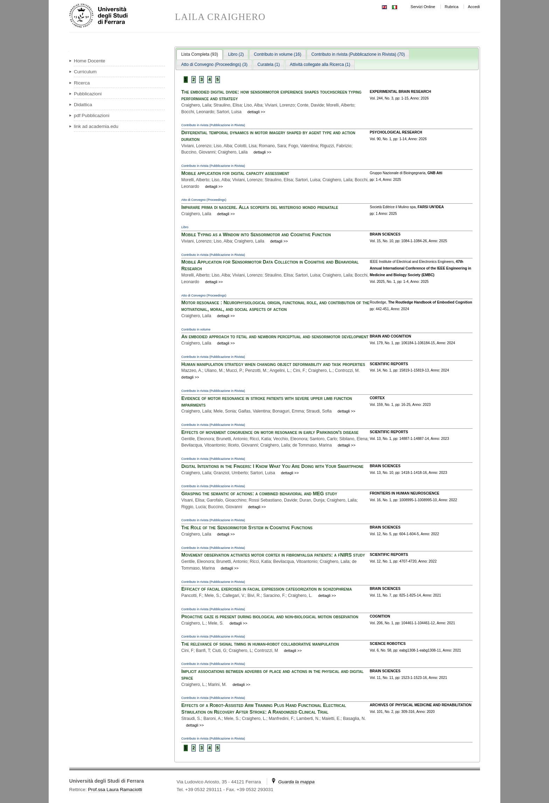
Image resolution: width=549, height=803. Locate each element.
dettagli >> (256, 112)
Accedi (474, 7)
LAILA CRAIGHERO (220, 17)
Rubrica (451, 7)
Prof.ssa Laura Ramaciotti (115, 789)
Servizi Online (423, 7)
